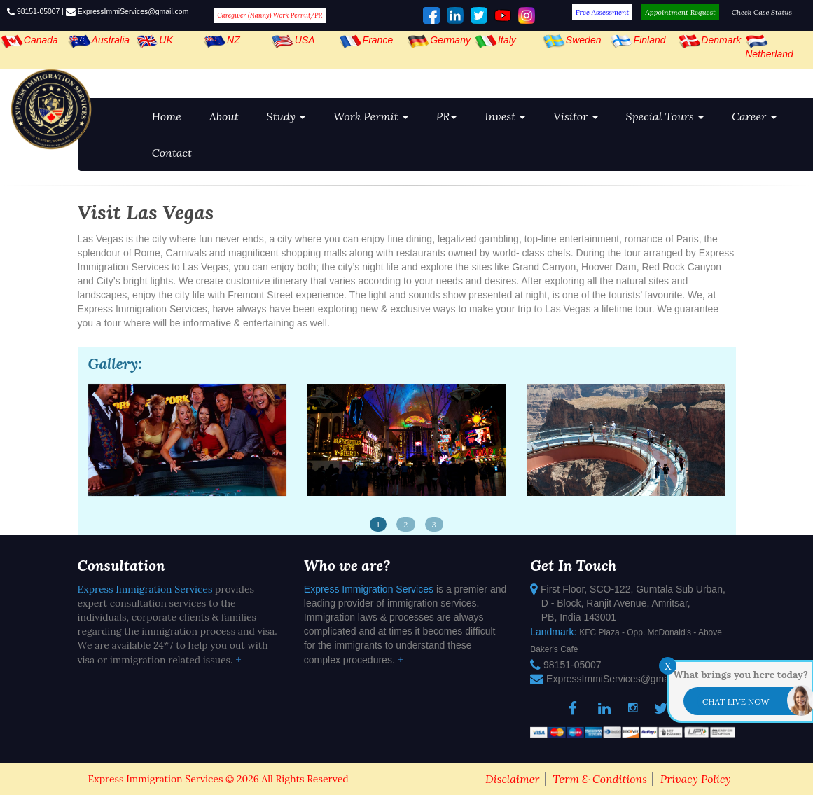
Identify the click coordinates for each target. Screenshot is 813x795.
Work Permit (370, 116)
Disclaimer (512, 779)
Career (754, 116)
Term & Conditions (600, 779)
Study (286, 116)
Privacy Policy (695, 779)
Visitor (575, 116)
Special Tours (665, 116)
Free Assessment (603, 12)
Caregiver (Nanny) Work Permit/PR (269, 15)
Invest (505, 116)
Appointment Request (680, 12)
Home (166, 116)
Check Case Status (762, 12)
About (224, 116)
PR (446, 116)
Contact (172, 153)
